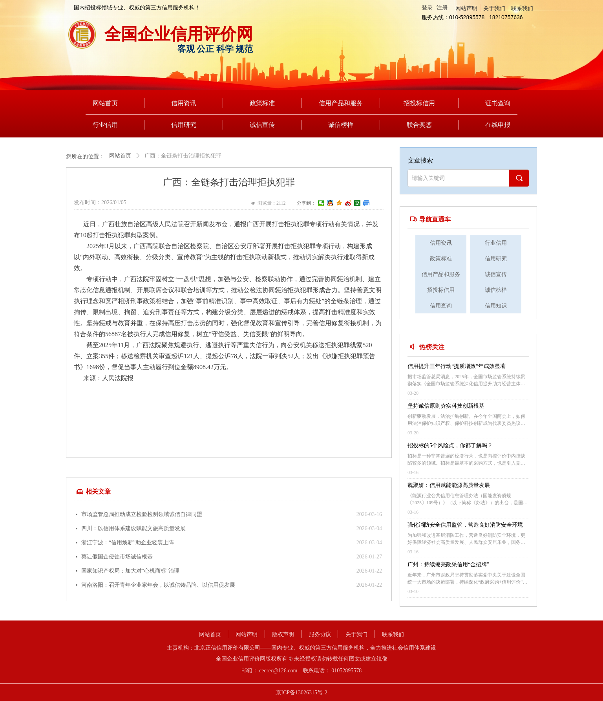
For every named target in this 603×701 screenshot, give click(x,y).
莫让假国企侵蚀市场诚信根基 (117, 557)
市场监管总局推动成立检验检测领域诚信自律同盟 (141, 514)
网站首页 (120, 156)
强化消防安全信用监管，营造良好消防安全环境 (465, 525)
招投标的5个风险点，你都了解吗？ (450, 445)
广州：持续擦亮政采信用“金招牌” (448, 564)
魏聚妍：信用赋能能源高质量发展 (448, 485)
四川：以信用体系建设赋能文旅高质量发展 (133, 528)
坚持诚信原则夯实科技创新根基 (445, 406)
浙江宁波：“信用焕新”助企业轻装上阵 (127, 542)
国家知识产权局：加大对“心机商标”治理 (130, 571)
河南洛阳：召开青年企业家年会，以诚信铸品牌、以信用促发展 (158, 585)
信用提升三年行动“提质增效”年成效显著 (456, 366)
